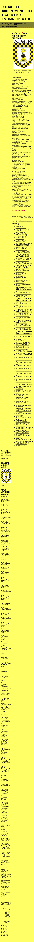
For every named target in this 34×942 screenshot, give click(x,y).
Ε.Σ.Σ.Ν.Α (3, 871)
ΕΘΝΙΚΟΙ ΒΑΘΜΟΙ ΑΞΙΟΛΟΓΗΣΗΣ (20, 282)
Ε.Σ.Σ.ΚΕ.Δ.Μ (4, 870)
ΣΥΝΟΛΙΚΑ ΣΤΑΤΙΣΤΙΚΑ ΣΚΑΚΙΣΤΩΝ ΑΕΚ (22, 425)
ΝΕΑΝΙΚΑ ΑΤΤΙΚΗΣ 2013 (22, 347)
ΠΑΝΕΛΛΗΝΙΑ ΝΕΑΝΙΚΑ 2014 (24, 373)
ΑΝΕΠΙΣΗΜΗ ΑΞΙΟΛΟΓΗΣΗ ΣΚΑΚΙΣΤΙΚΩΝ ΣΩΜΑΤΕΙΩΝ (23, 245)
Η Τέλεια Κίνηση (5, 877)
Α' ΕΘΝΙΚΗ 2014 (20, 240)
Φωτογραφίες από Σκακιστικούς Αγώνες (5, 884)
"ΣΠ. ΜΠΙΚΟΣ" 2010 (21, 230)
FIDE (2, 888)
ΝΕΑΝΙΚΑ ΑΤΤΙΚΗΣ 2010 (22, 343)
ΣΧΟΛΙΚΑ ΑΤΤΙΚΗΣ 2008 (22, 431)
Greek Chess (4, 889)
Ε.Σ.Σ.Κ (3, 869)
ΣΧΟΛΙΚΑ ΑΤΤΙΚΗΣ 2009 (22, 433)
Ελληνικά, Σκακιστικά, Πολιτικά (6, 873)
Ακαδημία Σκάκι (5, 867)
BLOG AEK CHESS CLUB (22, 439)
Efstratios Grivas (5, 887)
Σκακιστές (3, 881)
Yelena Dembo (4, 898)
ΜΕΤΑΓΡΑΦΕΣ (19, 339)
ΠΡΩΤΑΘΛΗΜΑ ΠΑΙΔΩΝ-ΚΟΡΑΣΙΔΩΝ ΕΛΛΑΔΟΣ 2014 (23, 397)
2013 (4, 929)
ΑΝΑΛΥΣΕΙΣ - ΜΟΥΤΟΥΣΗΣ (23, 243)
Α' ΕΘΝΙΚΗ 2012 (20, 237)
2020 (4, 906)
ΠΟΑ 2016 (18, 389)
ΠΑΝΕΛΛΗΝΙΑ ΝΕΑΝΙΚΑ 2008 (24, 357)
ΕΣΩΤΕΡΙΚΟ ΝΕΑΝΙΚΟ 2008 (23, 292)
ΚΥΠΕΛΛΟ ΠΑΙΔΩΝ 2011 (22, 325)
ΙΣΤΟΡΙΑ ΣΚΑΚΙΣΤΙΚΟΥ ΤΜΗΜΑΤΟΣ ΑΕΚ (22, 296)
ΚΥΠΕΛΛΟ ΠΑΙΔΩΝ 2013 (22, 328)
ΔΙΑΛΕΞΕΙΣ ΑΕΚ (20, 273)
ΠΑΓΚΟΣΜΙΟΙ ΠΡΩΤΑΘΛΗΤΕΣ (24, 354)
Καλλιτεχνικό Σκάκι (5, 879)
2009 (4, 935)
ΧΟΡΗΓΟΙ (18, 437)
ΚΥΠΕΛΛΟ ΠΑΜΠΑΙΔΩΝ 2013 (24, 334)
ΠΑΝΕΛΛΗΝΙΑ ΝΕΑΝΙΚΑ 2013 (24, 371)
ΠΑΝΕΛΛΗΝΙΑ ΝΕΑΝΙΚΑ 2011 (24, 365)
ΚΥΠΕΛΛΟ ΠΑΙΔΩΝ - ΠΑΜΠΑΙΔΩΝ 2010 (21, 323)
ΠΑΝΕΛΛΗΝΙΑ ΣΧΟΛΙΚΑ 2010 (23, 376)
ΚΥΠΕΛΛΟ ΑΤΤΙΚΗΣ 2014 (22, 316)
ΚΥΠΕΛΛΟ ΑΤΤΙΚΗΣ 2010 (22, 310)
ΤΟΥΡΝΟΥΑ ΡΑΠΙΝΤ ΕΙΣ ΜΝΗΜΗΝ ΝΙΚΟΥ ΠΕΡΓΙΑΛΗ (7, 918)
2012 (4, 931)
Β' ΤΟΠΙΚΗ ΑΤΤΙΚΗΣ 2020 (22, 263)
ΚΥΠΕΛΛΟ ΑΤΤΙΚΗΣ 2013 (22, 314)
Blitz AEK (18, 438)
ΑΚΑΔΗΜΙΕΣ (19, 241)
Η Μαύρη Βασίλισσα (6, 876)
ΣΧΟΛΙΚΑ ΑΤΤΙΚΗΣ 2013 (22, 435)
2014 (4, 928)
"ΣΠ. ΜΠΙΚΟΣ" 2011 (21, 232)
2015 (4, 926)
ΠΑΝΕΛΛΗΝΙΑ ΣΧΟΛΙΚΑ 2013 (23, 382)
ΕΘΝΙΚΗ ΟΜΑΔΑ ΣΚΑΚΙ (22, 280)
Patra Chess (4, 894)
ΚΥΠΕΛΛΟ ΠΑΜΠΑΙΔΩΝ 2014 (24, 336)
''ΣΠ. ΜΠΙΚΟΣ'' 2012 (21, 226)
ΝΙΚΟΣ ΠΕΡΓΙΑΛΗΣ (20, 206)
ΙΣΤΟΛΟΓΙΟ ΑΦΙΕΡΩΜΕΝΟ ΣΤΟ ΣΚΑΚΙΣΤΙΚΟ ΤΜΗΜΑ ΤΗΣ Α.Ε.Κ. (17, 13)
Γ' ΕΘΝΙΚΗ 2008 (20, 266)
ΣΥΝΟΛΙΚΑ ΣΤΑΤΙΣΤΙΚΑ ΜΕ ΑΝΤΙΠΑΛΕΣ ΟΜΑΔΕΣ (23, 422)
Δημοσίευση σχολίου (16, 213)
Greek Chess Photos (6, 890)
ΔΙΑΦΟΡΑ (18, 274)
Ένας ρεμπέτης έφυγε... (7, 922)
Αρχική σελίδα (27, 216)
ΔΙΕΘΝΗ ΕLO (19, 276)
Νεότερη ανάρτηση (17, 216)
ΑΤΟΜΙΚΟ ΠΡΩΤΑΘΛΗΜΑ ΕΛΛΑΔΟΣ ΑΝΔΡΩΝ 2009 (22, 257)
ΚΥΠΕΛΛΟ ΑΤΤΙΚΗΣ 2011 (22, 312)
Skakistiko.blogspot (5, 896)
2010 (4, 934)
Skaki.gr (3, 895)
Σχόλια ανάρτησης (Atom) (25, 221)
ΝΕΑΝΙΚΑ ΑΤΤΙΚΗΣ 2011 (22, 345)
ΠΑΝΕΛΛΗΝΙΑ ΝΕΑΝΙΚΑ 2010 (24, 362)
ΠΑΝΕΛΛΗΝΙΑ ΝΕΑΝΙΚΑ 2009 (24, 360)
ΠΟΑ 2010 (18, 387)
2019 (4, 908)
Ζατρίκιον (3, 875)
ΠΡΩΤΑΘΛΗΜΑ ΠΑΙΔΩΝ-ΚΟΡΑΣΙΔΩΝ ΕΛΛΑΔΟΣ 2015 (23, 402)
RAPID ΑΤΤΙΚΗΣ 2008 (21, 442)
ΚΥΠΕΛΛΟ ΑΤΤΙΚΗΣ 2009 (22, 309)
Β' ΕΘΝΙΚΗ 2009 (20, 262)
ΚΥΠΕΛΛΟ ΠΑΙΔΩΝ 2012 (22, 327)
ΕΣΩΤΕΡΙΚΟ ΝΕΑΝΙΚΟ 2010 (23, 294)
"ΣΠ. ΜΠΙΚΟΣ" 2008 (21, 228)
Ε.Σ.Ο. (2, 868)
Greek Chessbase (5, 892)
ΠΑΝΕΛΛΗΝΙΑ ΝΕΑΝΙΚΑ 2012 (24, 368)
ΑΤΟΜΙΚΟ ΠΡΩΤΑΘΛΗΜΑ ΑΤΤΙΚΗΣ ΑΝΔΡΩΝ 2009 (22, 252)
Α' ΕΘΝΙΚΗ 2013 (20, 239)
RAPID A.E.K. (27, 206)
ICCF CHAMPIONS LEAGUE (23, 441)
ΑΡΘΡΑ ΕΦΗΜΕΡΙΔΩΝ (22, 248)
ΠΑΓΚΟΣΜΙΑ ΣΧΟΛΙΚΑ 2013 (23, 353)
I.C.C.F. (3, 893)
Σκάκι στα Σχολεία (5, 880)
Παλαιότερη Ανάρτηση (27, 217)
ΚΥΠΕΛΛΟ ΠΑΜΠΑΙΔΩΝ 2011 (24, 331)
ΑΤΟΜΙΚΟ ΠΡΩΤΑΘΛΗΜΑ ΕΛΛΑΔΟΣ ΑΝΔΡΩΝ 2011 (22, 260)
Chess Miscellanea (5, 886)
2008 (4, 937)
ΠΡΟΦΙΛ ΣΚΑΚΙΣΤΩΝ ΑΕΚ (23, 390)
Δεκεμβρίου (6, 909)
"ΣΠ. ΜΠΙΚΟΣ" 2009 (21, 229)
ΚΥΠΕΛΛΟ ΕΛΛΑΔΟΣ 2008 (23, 320)
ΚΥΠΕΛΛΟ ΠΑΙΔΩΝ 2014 (22, 329)
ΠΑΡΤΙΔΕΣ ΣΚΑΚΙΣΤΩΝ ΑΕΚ (23, 384)
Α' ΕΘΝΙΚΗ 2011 (20, 236)
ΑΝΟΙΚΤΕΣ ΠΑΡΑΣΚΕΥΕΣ (23, 247)
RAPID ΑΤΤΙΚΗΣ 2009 (21, 444)
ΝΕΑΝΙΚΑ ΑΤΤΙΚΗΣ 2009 (22, 342)
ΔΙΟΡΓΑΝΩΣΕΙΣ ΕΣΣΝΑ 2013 (23, 277)
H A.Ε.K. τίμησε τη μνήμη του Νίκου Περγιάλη (7, 913)
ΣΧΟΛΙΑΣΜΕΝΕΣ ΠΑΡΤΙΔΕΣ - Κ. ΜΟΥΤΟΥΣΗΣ (24, 429)
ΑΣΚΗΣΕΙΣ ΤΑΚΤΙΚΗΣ (21, 250)
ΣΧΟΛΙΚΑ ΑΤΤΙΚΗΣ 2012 (22, 434)
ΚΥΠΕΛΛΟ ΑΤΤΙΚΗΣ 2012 (22, 313)
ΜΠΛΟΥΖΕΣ (19, 340)
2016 (4, 925)
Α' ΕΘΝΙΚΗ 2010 (20, 235)
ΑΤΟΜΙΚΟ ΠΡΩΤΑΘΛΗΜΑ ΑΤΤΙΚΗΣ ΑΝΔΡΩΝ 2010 (22, 254)
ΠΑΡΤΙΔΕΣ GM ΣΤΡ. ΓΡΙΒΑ (23, 386)
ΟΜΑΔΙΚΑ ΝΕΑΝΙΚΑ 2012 (22, 350)
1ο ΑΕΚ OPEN (19, 233)
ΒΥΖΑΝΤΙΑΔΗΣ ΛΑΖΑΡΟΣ (22, 265)
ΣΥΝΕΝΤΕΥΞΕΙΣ (20, 420)
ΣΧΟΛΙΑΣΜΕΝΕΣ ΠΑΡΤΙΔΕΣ (23, 427)
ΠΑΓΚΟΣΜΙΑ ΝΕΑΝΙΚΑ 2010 (23, 351)
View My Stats (4, 458)
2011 (4, 932)
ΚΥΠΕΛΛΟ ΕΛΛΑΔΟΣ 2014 (23, 321)
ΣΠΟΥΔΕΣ (18, 416)
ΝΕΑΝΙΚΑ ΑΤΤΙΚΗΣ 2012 (22, 346)
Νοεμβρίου (6, 923)
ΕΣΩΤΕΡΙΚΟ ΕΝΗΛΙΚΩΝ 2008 (24, 290)
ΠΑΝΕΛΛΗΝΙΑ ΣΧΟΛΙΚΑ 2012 (23, 379)
